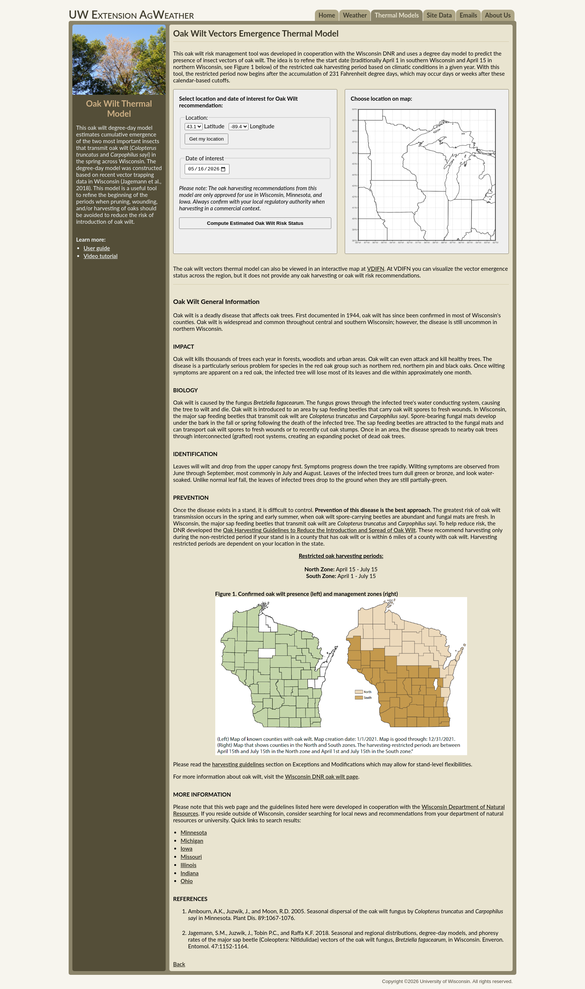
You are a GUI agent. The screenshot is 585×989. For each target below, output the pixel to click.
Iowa (187, 848)
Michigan (192, 840)
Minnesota (194, 832)
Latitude (205, 126)
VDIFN (375, 268)
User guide (97, 248)
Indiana (189, 873)
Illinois (188, 864)
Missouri (191, 856)
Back (179, 964)
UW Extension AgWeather (131, 14)
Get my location (206, 139)
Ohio (187, 880)
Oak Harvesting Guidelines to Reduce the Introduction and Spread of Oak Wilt (319, 530)
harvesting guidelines (238, 764)
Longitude (251, 126)
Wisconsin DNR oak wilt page (321, 776)
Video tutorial (101, 255)
